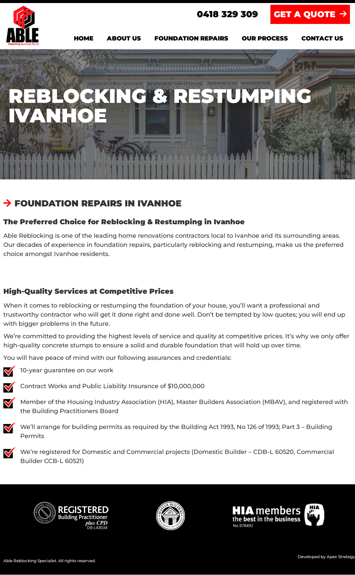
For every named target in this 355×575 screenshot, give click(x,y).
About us (124, 38)
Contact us (322, 38)
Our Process (265, 38)
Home (83, 38)
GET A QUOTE (310, 14)
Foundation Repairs (191, 38)
